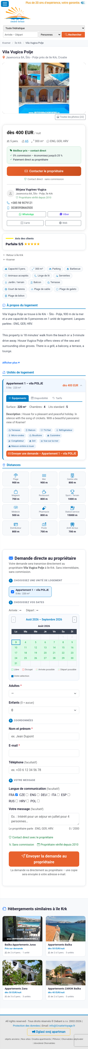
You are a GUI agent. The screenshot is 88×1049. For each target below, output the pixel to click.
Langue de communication (34, 789)
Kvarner (6, 42)
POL (35, 801)
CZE (23, 795)
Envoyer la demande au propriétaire (44, 859)
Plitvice (56, 1039)
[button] (44, 242)
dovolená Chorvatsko (44, 1043)
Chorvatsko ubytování (72, 1039)
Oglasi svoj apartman (49, 1032)
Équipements (17, 398)
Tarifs (57, 398)
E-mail (14, 745)
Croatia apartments (41, 1039)
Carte (25, 222)
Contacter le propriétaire (44, 171)
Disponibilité (39, 398)
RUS (13, 801)
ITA (55, 795)
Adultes (15, 686)
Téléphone (23, 762)
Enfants (21, 702)
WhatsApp (26, 214)
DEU (45, 795)
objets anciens (12, 1039)
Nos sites (25, 1039)
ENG (34, 795)
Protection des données (26, 1025)
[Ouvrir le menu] (5, 4)
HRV (24, 801)
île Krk (18, 42)
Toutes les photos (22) (70, 117)
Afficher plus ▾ (11, 362)
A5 (26, 141)
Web (63, 222)
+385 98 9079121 (20, 202)
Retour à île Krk (13, 255)
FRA (13, 795)
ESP (65, 795)
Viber (64, 214)
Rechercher (73, 34)
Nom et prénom (21, 729)
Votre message (26, 809)
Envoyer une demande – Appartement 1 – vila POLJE (42, 453)
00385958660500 (20, 207)
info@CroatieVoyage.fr (62, 1025)
